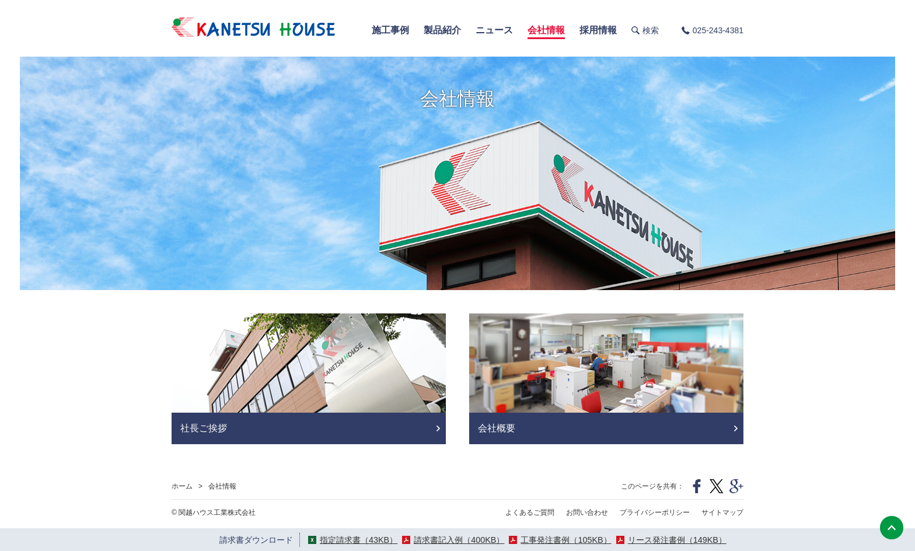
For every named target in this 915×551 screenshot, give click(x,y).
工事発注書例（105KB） (566, 540)
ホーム (182, 486)
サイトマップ (722, 512)
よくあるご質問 (529, 512)
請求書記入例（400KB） (459, 540)
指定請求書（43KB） (358, 540)
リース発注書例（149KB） (677, 540)
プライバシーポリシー (655, 512)
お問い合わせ (587, 512)
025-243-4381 (718, 30)
